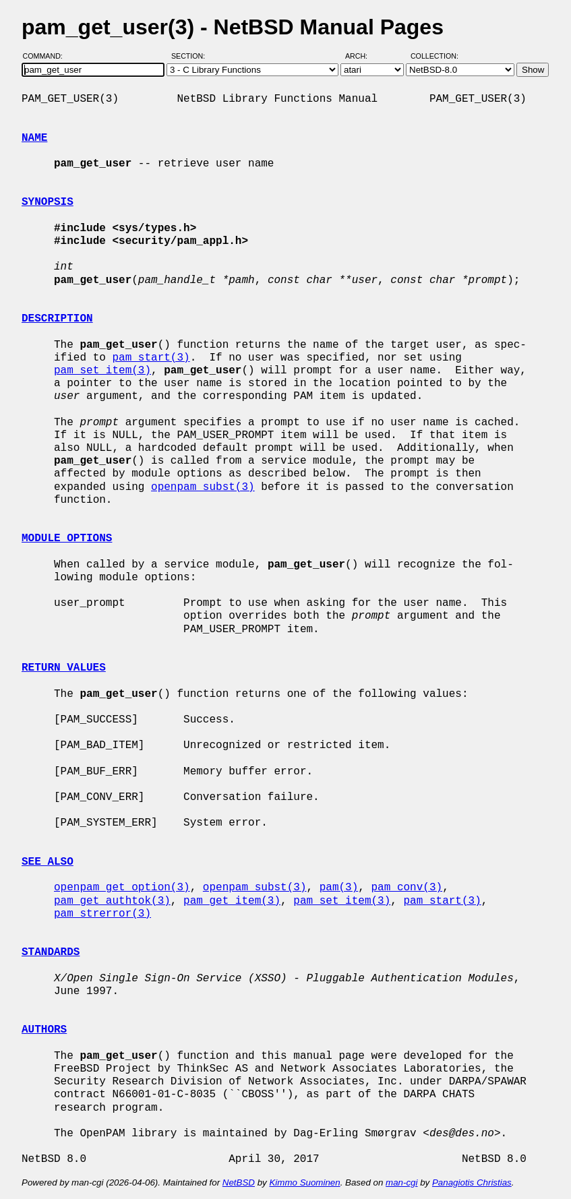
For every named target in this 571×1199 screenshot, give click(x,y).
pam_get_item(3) (231, 901)
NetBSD (238, 1182)
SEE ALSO (47, 862)
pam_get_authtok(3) (112, 901)
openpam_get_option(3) (122, 887)
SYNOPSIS (47, 202)
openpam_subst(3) (203, 487)
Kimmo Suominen (304, 1182)
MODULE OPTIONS (67, 538)
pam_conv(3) (406, 887)
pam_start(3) (150, 357)
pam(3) (339, 887)
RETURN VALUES (64, 667)
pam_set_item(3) (102, 370)
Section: (191, 56)
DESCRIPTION (57, 318)
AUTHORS (44, 1029)
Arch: (362, 56)
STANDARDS (51, 952)
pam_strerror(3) (102, 913)
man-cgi (401, 1182)
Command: (47, 56)
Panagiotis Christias (472, 1182)
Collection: (434, 56)
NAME (34, 138)
